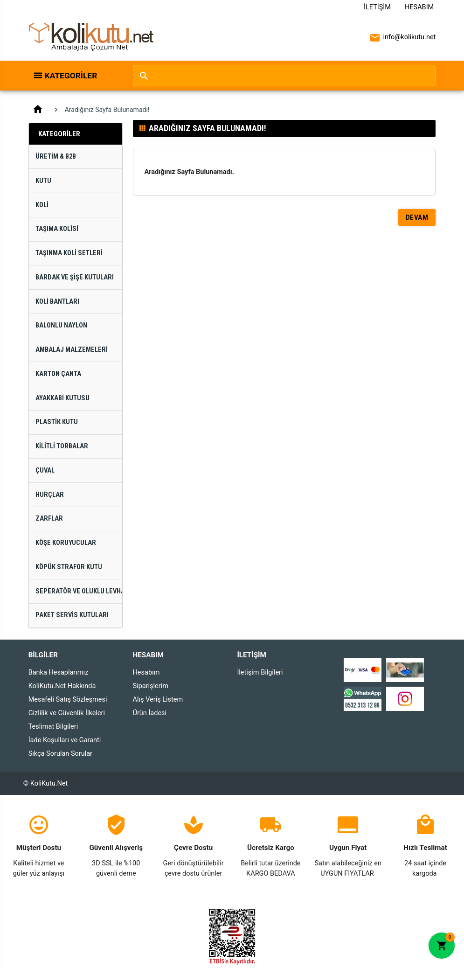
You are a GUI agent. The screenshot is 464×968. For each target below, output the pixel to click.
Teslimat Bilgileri (53, 727)
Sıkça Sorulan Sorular (60, 754)
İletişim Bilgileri (260, 672)
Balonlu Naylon (61, 325)
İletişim (377, 7)
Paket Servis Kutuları (72, 615)
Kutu (43, 181)
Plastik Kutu (56, 422)
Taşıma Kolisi (56, 229)
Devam (417, 217)
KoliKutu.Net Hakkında (62, 686)
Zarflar (49, 518)
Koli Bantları (57, 302)
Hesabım (419, 7)
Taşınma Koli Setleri (69, 253)
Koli (41, 205)
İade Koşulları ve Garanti (64, 740)
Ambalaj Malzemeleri (71, 350)
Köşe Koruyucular (65, 543)
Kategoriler (71, 75)
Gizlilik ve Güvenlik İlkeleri (66, 713)
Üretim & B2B (55, 156)
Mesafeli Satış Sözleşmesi (67, 699)
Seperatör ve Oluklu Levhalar (78, 591)
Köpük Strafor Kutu (68, 567)
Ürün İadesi (150, 713)
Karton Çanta (58, 374)
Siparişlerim (150, 686)
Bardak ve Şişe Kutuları (74, 277)
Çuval (45, 470)
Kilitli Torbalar (61, 446)
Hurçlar (49, 495)
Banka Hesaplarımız (58, 672)
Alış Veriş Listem (158, 699)
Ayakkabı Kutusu (62, 398)
